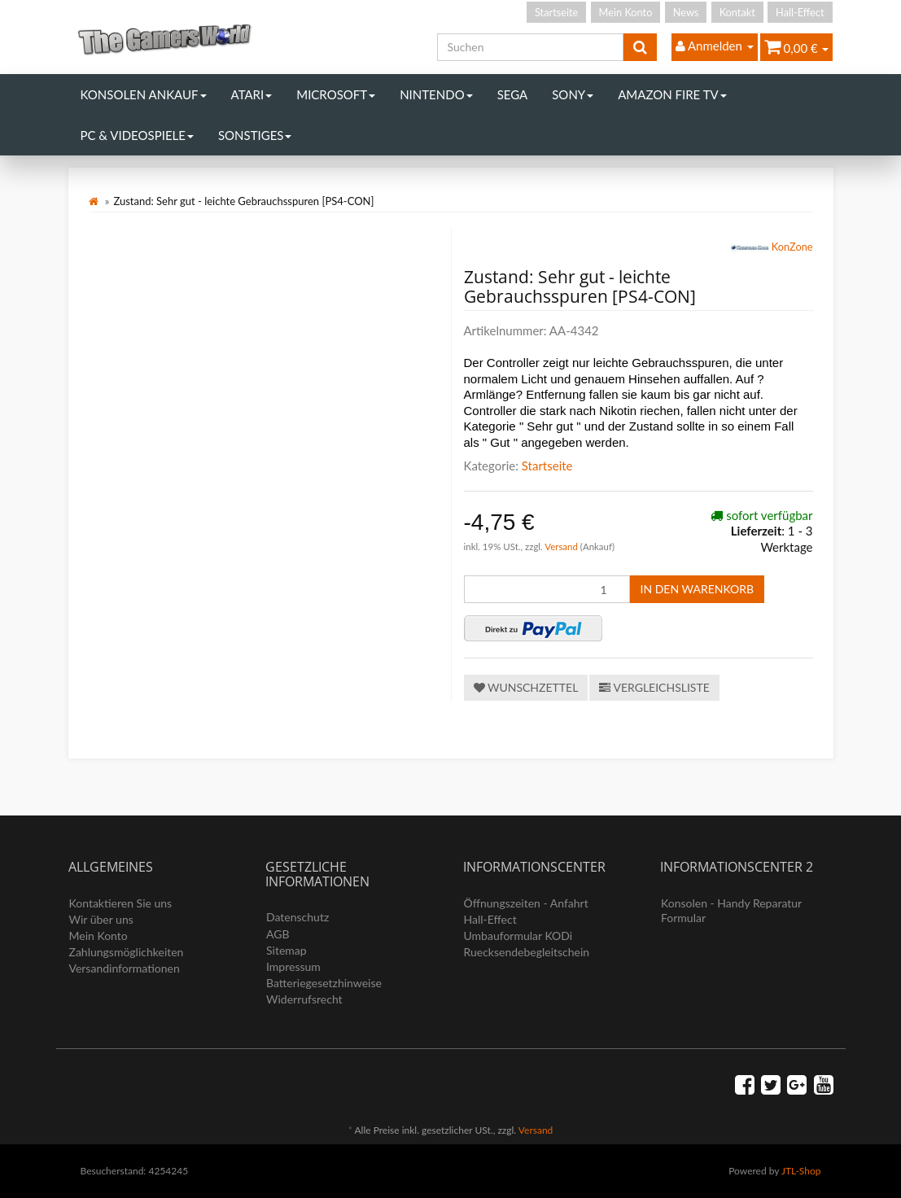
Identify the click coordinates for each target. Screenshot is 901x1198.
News (686, 12)
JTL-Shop (801, 1171)
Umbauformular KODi (518, 935)
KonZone (771, 248)
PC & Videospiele (137, 135)
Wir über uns (101, 919)
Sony (572, 94)
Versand (562, 546)
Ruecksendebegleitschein (527, 952)
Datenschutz (297, 917)
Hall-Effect (800, 12)
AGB (278, 934)
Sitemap (286, 950)
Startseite (556, 12)
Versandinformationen (124, 968)
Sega (512, 94)
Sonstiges (255, 135)
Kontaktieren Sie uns (121, 903)
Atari (252, 94)
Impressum (293, 966)
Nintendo (436, 94)
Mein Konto (626, 12)
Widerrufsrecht (304, 999)
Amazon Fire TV (672, 94)
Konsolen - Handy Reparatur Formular (731, 910)
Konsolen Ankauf (144, 94)
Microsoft (335, 94)
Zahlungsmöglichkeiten (126, 952)
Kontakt (737, 12)
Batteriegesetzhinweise (324, 983)
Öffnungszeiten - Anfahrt (526, 903)
